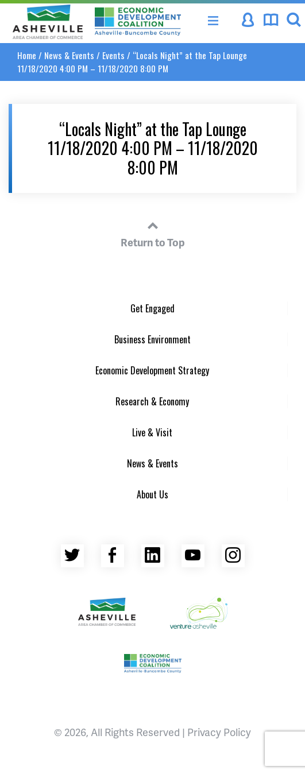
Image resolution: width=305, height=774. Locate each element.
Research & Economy (152, 401)
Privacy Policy (219, 732)
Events (113, 55)
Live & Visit (152, 432)
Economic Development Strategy (152, 370)
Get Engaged (152, 308)
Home (26, 55)
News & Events (69, 55)
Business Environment (152, 339)
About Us (152, 494)
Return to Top (153, 232)
